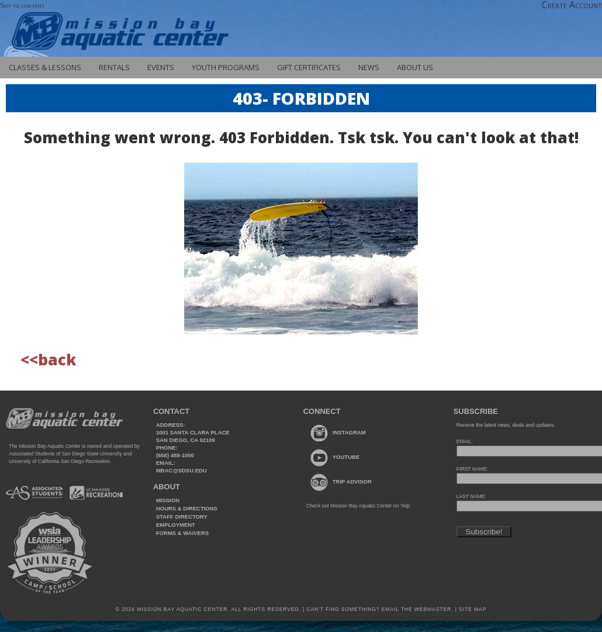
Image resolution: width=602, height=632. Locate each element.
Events (160, 67)
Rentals (114, 67)
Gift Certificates (309, 67)
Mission (167, 500)
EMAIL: (464, 441)
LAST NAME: (471, 496)
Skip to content (22, 5)
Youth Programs (226, 67)
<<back (48, 359)
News (368, 67)
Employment (175, 525)
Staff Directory (181, 516)
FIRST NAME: (472, 469)
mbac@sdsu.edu (181, 470)
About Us (415, 67)
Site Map (471, 609)
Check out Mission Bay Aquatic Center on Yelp (358, 506)
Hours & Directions (186, 508)
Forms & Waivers (182, 533)
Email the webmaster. (418, 609)
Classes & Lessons (45, 67)
